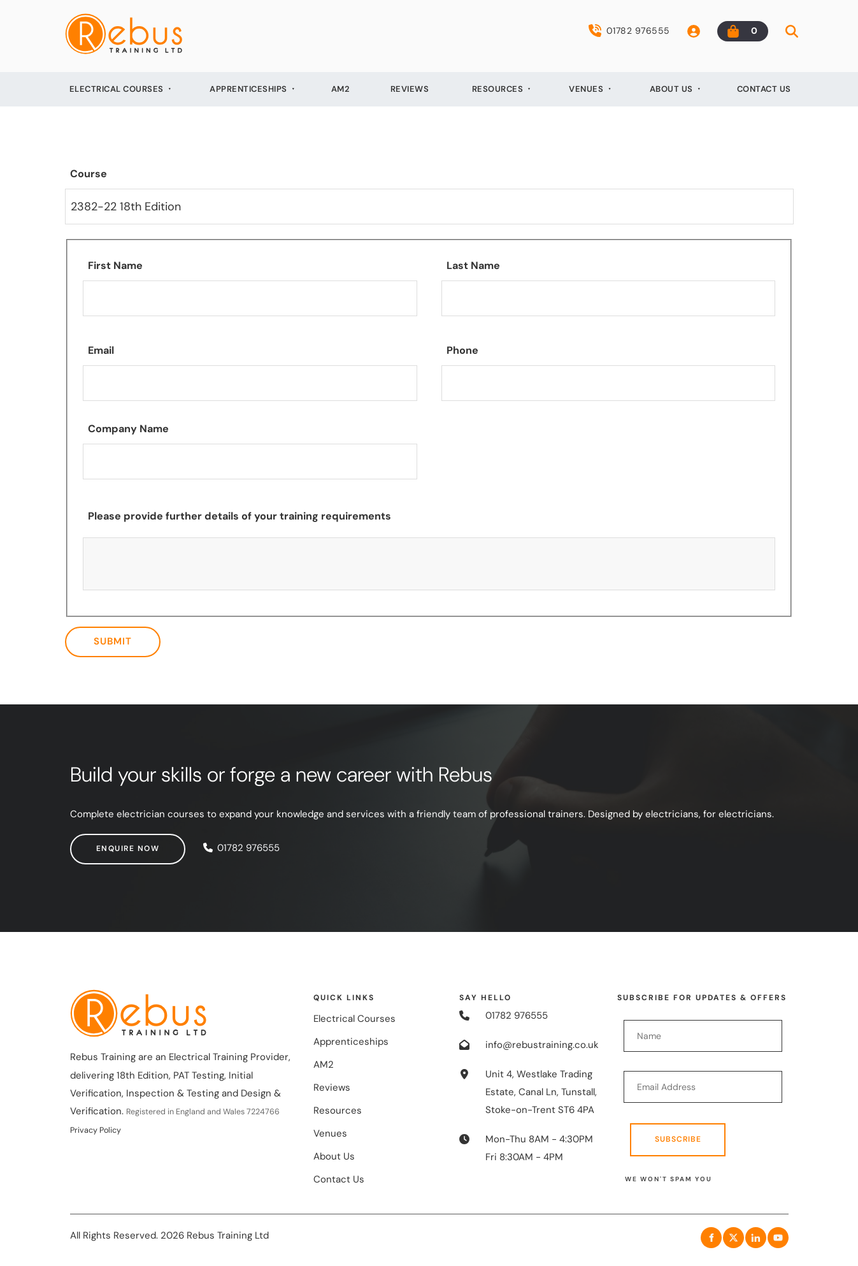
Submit (113, 641)
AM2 (340, 89)
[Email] (250, 383)
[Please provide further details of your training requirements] (429, 563)
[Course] (429, 206)
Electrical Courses (116, 89)
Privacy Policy (95, 1130)
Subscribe (678, 1139)
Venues (586, 89)
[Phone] (608, 383)
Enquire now (102, 842)
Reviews (409, 89)
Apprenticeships (248, 89)
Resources (498, 89)
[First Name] (250, 298)
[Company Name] (250, 461)
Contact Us (764, 89)
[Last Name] (608, 298)
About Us (671, 89)
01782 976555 (629, 30)
